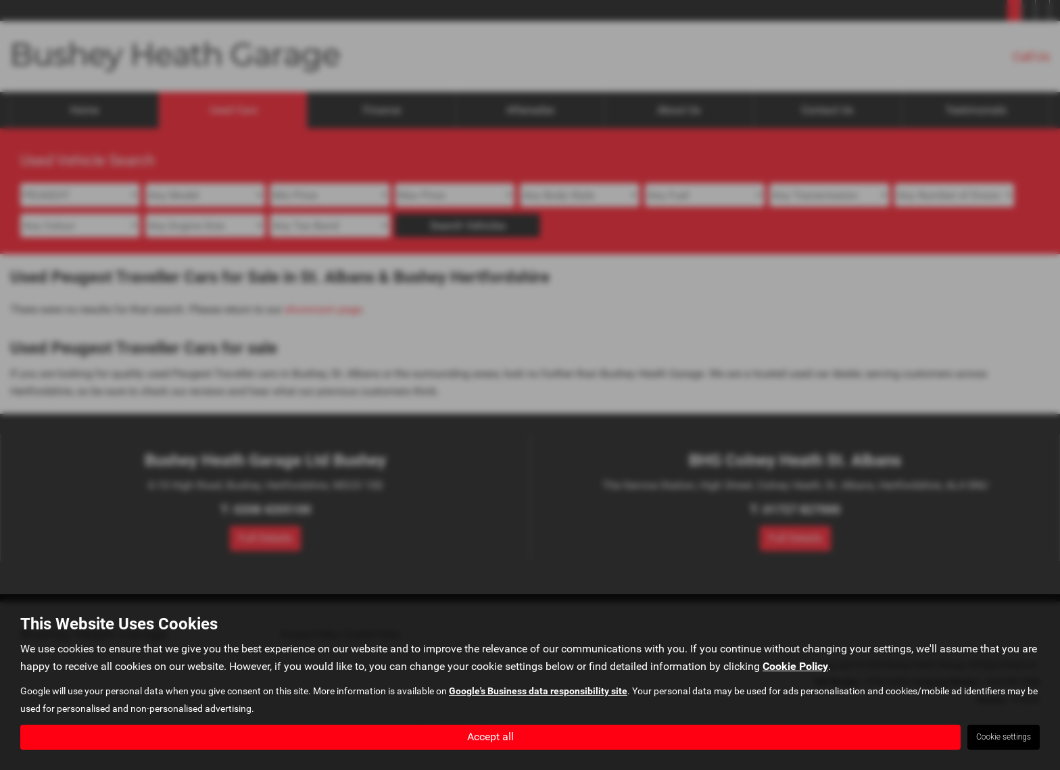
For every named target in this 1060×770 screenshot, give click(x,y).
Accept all (490, 736)
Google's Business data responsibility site (538, 691)
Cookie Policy (795, 666)
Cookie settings (1003, 737)
